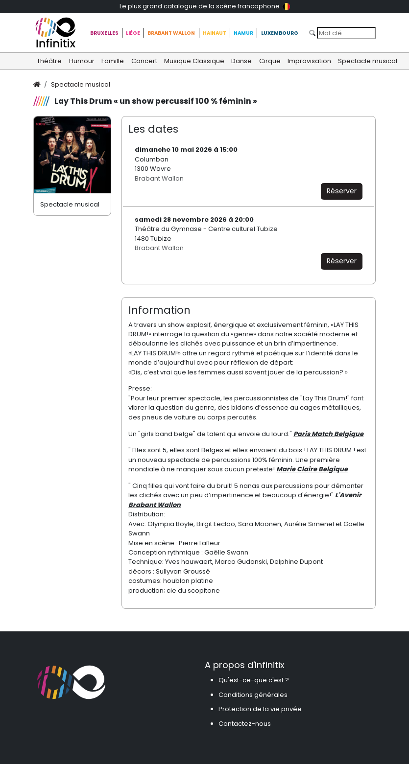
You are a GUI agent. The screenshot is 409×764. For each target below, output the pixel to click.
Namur (243, 33)
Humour (82, 61)
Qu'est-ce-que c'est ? (253, 680)
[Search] (346, 33)
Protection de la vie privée (260, 709)
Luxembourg (279, 33)
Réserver (342, 191)
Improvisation (309, 61)
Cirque (270, 61)
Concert (144, 61)
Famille (112, 61)
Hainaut (214, 33)
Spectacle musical (367, 61)
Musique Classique (194, 61)
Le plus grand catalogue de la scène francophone (205, 6)
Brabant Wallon (171, 33)
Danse (241, 61)
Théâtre (49, 61)
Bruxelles (104, 33)
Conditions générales (253, 694)
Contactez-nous (244, 723)
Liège (133, 33)
